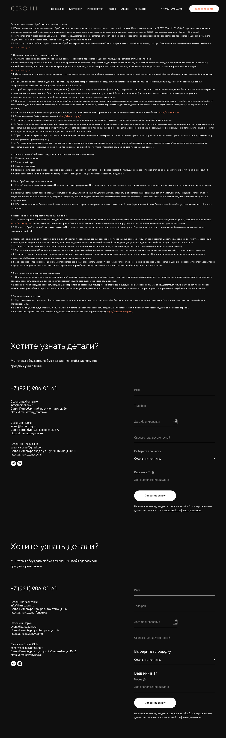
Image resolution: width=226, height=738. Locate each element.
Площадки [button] (57, 8)
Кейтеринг (75, 8)
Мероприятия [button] (95, 8)
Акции (125, 8)
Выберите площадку (152, 651)
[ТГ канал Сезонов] (13, 663)
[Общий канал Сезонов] (13, 463)
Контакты (140, 8)
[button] (204, 8)
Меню (112, 8)
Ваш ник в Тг (145, 673)
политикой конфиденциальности (182, 510)
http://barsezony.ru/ (21, 47)
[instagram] (19, 663)
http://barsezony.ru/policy (120, 312)
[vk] (19, 463)
